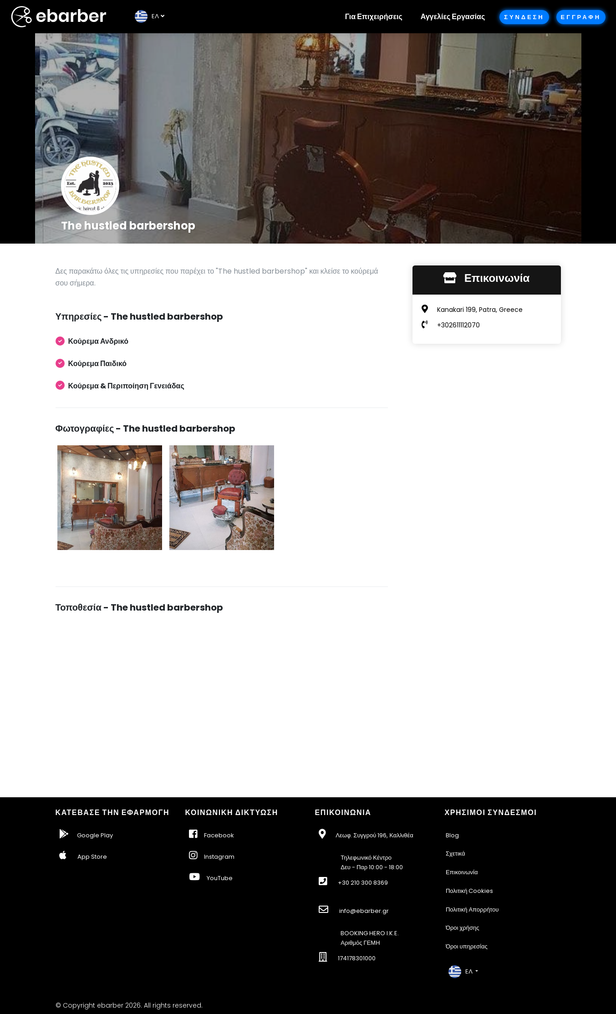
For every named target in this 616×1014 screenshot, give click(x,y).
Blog (452, 835)
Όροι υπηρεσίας (467, 946)
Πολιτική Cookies (470, 891)
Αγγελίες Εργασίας (453, 16)
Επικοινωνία (462, 872)
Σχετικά (455, 853)
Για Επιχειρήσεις (373, 16)
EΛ (147, 16)
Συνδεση (524, 17)
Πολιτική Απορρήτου (472, 909)
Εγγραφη (581, 17)
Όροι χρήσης (462, 927)
